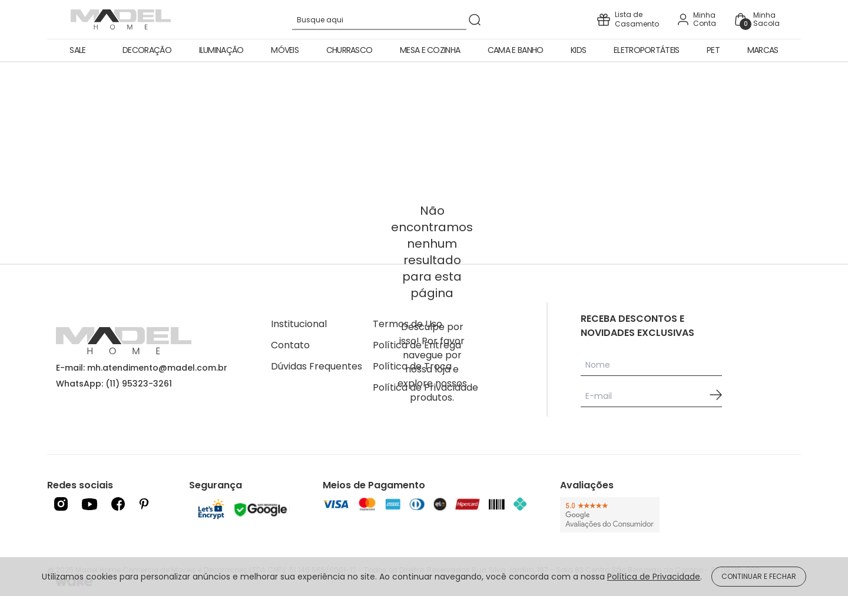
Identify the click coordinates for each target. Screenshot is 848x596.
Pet (713, 50)
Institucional (299, 324)
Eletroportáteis (647, 50)
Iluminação (221, 50)
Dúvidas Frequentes (316, 366)
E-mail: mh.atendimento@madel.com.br (141, 368)
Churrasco (349, 50)
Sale (77, 50)
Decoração (146, 50)
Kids (578, 50)
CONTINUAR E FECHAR (758, 576)
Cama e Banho (516, 50)
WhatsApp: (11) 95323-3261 (114, 383)
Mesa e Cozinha (430, 50)
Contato (290, 345)
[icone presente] (628, 19)
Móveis (285, 50)
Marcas (763, 50)
